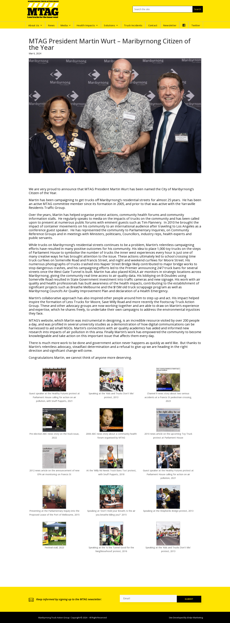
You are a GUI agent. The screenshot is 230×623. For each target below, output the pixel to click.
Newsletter (169, 25)
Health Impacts (86, 25)
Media (64, 25)
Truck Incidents (133, 25)
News (51, 25)
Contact (152, 25)
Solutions (109, 25)
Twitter (195, 25)
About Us (33, 25)
